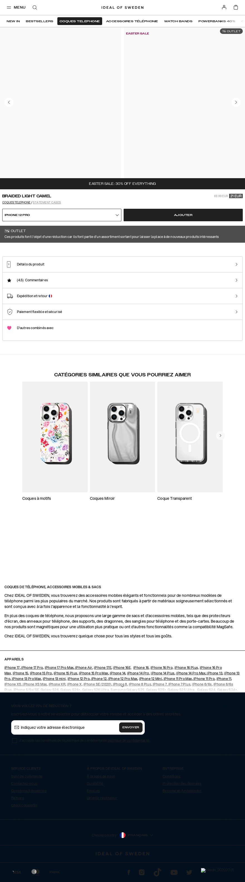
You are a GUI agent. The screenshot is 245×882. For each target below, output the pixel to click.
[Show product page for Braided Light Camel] (29, 298)
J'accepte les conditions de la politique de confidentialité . (84, 763)
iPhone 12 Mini (150, 701)
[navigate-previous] (220, 524)
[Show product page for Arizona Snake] (142, 299)
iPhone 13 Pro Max (26, 701)
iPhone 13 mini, (55, 701)
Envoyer (130, 750)
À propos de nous (101, 798)
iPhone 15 (20, 695)
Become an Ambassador (182, 813)
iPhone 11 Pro (204, 701)
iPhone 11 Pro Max (177, 701)
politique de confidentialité (129, 763)
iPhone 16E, (122, 690)
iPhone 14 (118, 695)
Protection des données (182, 806)
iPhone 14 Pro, (138, 695)
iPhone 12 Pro (79, 701)
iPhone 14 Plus (163, 695)
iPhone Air (83, 690)
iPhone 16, (141, 690)
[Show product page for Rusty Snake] (85, 299)
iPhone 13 (214, 695)
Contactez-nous (24, 806)
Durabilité (95, 806)
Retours (17, 820)
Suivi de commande (27, 798)
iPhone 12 (98, 701)
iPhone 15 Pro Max (93, 695)
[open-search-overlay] (35, 8)
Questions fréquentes (28, 813)
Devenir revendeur (102, 820)
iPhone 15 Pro (41, 695)
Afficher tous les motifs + (225, 250)
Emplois (93, 813)
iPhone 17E (102, 690)
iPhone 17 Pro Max (59, 690)
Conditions (171, 798)
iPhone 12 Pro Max (122, 701)
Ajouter (183, 215)
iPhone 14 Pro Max (190, 695)
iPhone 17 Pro (32, 690)
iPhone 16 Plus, (187, 690)
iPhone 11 (224, 701)
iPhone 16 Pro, (162, 690)
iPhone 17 (12, 690)
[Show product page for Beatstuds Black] (198, 299)
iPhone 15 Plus (65, 695)
